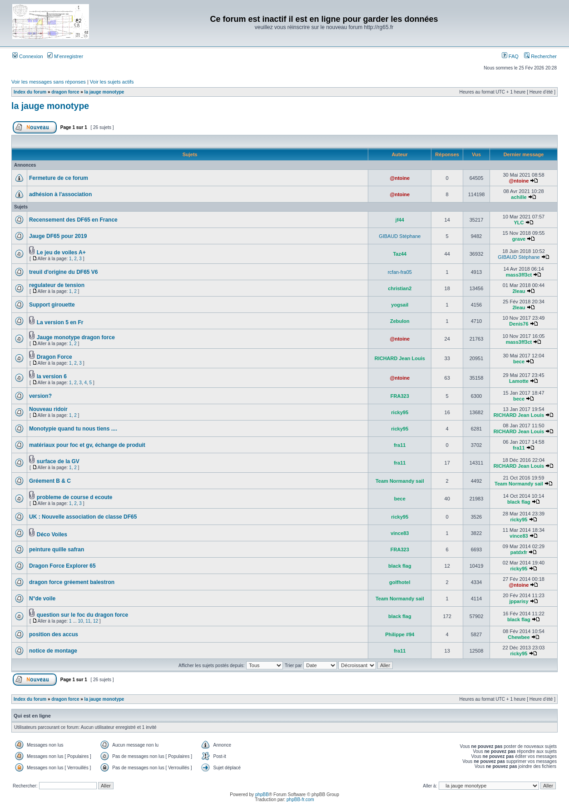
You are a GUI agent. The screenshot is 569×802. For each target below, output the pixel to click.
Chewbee (518, 637)
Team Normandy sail (400, 481)
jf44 (400, 220)
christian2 (399, 288)
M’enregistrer (65, 56)
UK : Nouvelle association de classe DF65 (83, 517)
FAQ (510, 56)
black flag (518, 502)
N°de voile (42, 598)
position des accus (53, 634)
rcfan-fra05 (400, 272)
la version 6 (52, 376)
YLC (519, 222)
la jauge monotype (104, 91)
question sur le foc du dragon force (82, 615)
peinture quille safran (56, 549)
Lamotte (519, 381)
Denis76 (518, 324)
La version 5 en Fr (60, 322)
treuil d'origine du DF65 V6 (63, 272)
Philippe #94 (399, 634)
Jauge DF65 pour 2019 (58, 236)
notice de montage (53, 651)
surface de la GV (58, 461)
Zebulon (400, 321)
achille (518, 197)
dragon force (65, 91)
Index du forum (30, 91)
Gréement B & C (50, 481)
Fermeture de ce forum (58, 178)
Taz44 (399, 254)
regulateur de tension (56, 285)
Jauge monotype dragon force (76, 337)
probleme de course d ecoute (75, 497)
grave (518, 239)
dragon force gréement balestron (71, 582)
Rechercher (540, 56)
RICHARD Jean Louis (400, 358)
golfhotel (399, 582)
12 (95, 621)
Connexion (27, 56)
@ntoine (400, 178)
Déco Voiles (52, 534)
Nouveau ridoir (48, 409)
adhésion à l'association (60, 194)
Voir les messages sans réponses (48, 81)
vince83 (400, 533)
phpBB (262, 794)
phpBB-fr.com (300, 799)
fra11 (400, 445)
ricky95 (399, 412)
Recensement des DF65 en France (73, 220)
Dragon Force (54, 357)
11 (87, 621)
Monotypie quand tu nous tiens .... (73, 429)
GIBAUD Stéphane (400, 236)
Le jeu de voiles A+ (61, 252)
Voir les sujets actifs (112, 81)
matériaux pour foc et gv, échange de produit (87, 445)
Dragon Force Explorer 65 (62, 566)
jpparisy (518, 601)
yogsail (399, 304)
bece (518, 361)
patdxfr (518, 552)
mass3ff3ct (519, 274)
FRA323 (400, 396)
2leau (518, 291)
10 (80, 621)
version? (40, 396)
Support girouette (52, 305)
